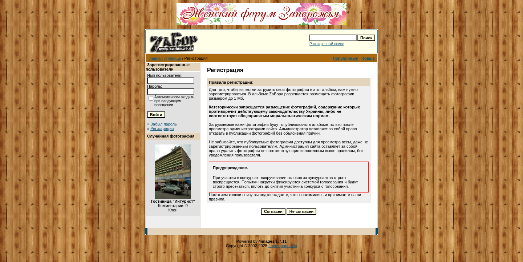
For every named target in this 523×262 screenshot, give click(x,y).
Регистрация (162, 128)
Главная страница (164, 58)
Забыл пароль (163, 124)
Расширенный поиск (326, 44)
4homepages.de (282, 245)
